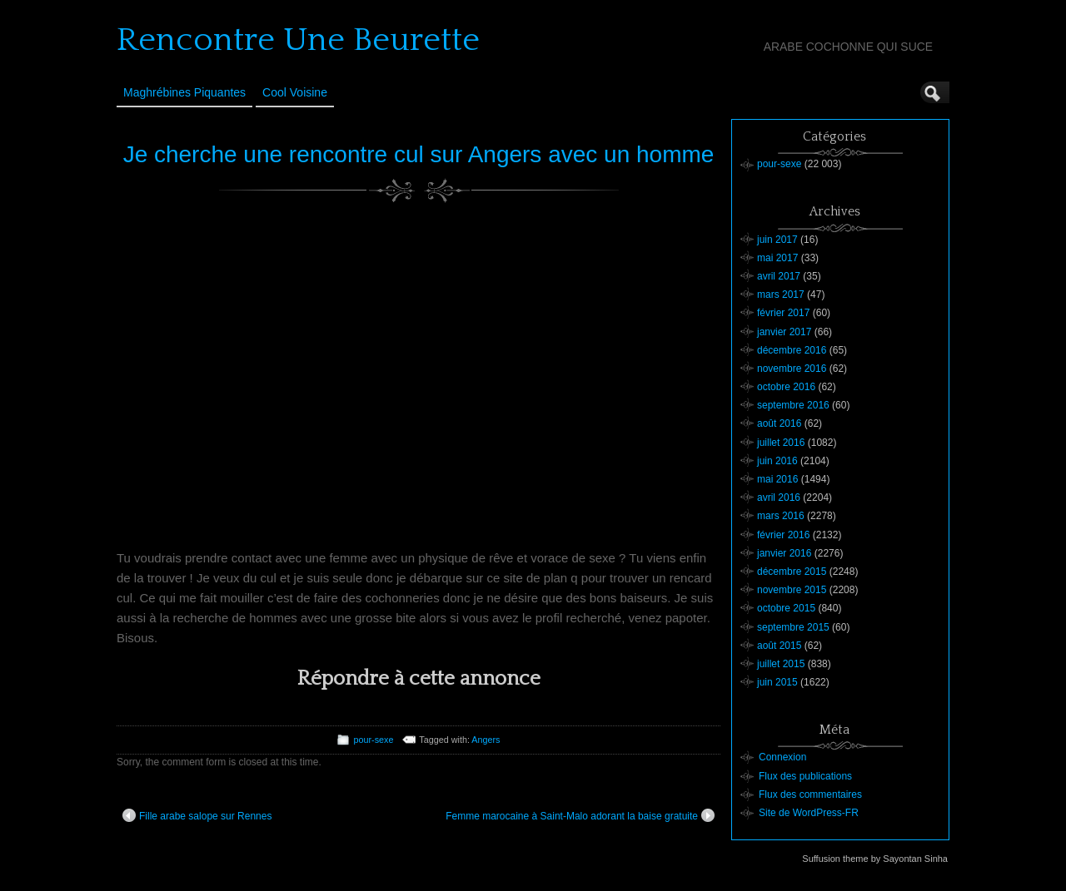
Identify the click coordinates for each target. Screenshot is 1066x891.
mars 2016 (780, 516)
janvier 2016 (784, 553)
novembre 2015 (791, 590)
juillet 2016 (780, 442)
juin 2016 (777, 461)
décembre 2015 (791, 571)
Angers (485, 740)
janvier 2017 (784, 332)
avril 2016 (778, 497)
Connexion (782, 757)
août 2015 (779, 645)
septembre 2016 (793, 405)
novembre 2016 (791, 368)
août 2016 (779, 423)
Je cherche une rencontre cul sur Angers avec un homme (419, 154)
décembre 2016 (791, 350)
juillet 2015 (780, 664)
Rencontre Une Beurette (298, 40)
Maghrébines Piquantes (184, 92)
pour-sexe (373, 740)
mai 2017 (777, 258)
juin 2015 (777, 682)
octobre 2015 (786, 608)
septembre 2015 (793, 627)
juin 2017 (777, 239)
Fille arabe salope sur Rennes (196, 815)
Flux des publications (805, 776)
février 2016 (783, 535)
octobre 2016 (786, 387)
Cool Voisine (294, 92)
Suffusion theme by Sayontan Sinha (875, 859)
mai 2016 (777, 479)
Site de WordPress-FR (809, 813)
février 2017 (783, 313)
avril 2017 (778, 276)
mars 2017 (780, 294)
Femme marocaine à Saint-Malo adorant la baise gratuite (580, 815)
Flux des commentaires (810, 794)
